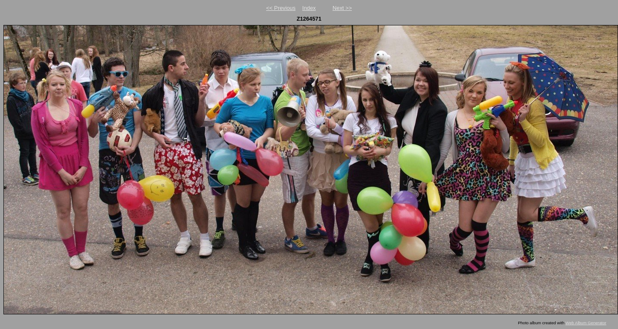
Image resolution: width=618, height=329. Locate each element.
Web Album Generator (586, 322)
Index (309, 8)
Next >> (342, 8)
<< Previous (280, 8)
